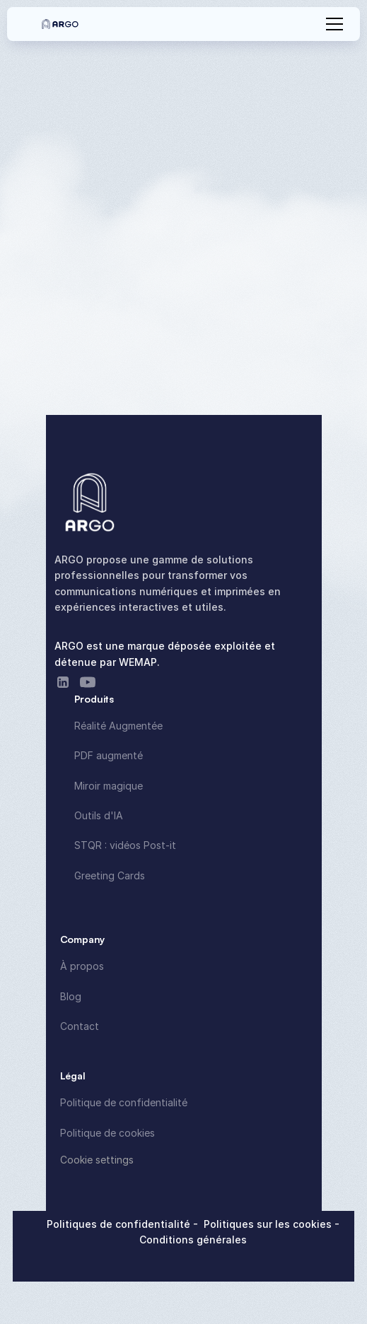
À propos (82, 966)
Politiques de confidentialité (120, 1224)
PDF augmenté (108, 755)
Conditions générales (193, 1240)
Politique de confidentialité (123, 1102)
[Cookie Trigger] (97, 1160)
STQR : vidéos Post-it (125, 845)
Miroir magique (108, 786)
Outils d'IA (98, 815)
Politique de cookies (107, 1133)
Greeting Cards (109, 875)
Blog (70, 996)
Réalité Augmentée (118, 726)
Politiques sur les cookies (269, 1224)
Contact (79, 1026)
